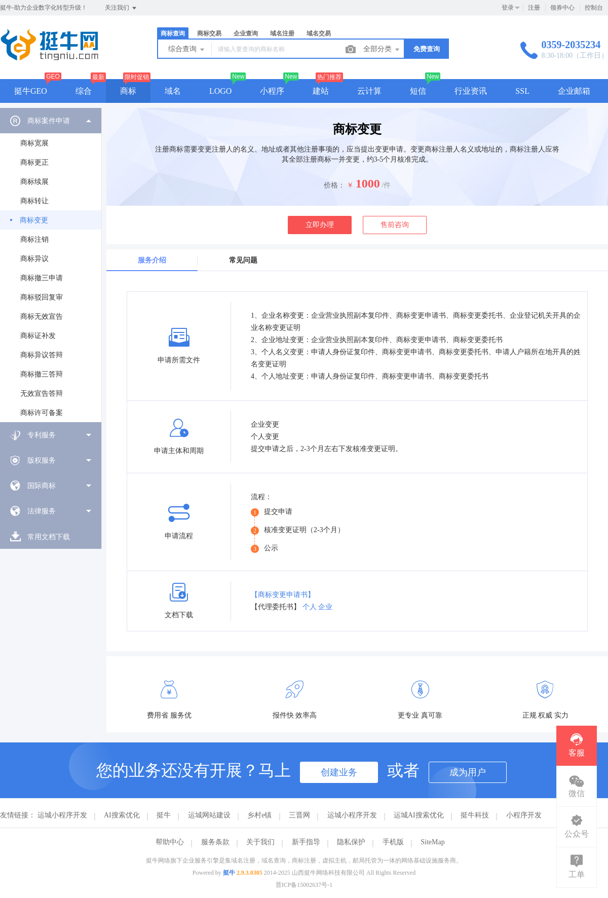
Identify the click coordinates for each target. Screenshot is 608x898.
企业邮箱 (574, 91)
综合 (83, 91)
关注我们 (121, 8)
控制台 (594, 7)
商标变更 (34, 220)
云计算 (369, 91)
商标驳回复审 (41, 297)
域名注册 (282, 33)
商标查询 (173, 33)
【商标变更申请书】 (283, 594)
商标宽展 (34, 143)
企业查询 (246, 33)
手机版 (393, 842)
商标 (128, 91)
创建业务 (339, 772)
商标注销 (34, 239)
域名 (173, 91)
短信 (418, 91)
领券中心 (562, 7)
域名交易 (319, 33)
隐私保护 (351, 842)
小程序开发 (524, 815)
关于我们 (260, 842)
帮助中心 (170, 842)
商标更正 (34, 162)
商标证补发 (38, 336)
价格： (334, 185)
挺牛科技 (475, 815)
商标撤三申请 (41, 278)
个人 (309, 607)
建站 (321, 91)
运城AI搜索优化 (419, 815)
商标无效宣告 (41, 316)
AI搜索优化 (122, 815)
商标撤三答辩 (41, 374)
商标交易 (209, 33)
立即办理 (320, 225)
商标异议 (34, 259)
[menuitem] (50, 265)
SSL (522, 91)
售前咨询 (395, 225)
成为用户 (467, 772)
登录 (508, 7)
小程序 (272, 91)
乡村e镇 (259, 815)
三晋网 (299, 815)
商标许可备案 (41, 413)
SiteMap (432, 842)
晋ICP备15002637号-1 (304, 884)
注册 (534, 7)
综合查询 (187, 50)
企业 (325, 607)
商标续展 (34, 181)
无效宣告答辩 (41, 393)
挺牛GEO (30, 91)
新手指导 (306, 842)
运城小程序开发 (62, 815)
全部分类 (382, 50)
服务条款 (215, 842)
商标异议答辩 (41, 355)
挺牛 (164, 815)
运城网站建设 (209, 815)
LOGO (220, 91)
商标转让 (34, 201)
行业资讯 (470, 91)
